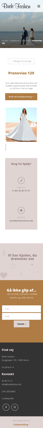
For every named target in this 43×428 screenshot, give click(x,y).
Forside (5, 40)
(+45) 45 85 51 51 (21, 190)
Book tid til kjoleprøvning (21, 96)
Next (33, 124)
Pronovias (26, 40)
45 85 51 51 (7, 380)
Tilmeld (21, 324)
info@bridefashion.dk (21, 220)
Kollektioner (15, 40)
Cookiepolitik (8, 398)
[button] (39, 6)
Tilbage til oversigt (21, 61)
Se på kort (8, 367)
